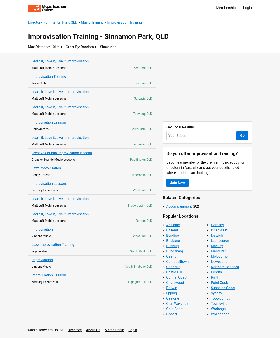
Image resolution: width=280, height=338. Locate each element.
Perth (215, 277)
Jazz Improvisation (46, 168)
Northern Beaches (225, 267)
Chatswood (175, 283)
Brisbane (173, 241)
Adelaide (173, 225)
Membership (226, 8)
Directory (35, 22)
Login (247, 8)
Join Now (177, 183)
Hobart (171, 314)
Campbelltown (177, 262)
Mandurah (219, 251)
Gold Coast (175, 309)
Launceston (220, 241)
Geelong (172, 298)
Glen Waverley (177, 304)
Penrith (216, 272)
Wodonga (218, 309)
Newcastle (219, 262)
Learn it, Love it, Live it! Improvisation (60, 61)
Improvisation (42, 229)
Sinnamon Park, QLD (61, 22)
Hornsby (217, 225)
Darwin (171, 288)
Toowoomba (220, 298)
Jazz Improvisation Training (53, 245)
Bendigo (172, 235)
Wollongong (220, 314)
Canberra (173, 267)
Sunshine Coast (223, 288)
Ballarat (172, 230)
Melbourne (219, 256)
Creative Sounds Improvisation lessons (62, 153)
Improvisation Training (124, 22)
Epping (171, 293)
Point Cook (219, 283)
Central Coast (176, 277)
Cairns (171, 256)
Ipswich (217, 235)
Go (242, 135)
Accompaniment (179, 206)
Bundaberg (174, 251)
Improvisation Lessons (49, 122)
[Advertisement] (207, 87)
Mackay (217, 246)
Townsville (219, 304)
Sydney (216, 293)
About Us (93, 330)
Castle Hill (174, 272)
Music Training (92, 22)
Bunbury (172, 246)
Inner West (219, 230)
